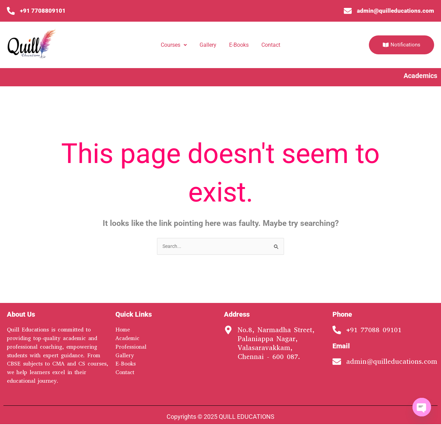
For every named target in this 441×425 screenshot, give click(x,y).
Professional (130, 347)
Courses (174, 45)
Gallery (208, 45)
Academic (127, 338)
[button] (174, 45)
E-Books (239, 45)
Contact (270, 45)
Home (122, 330)
